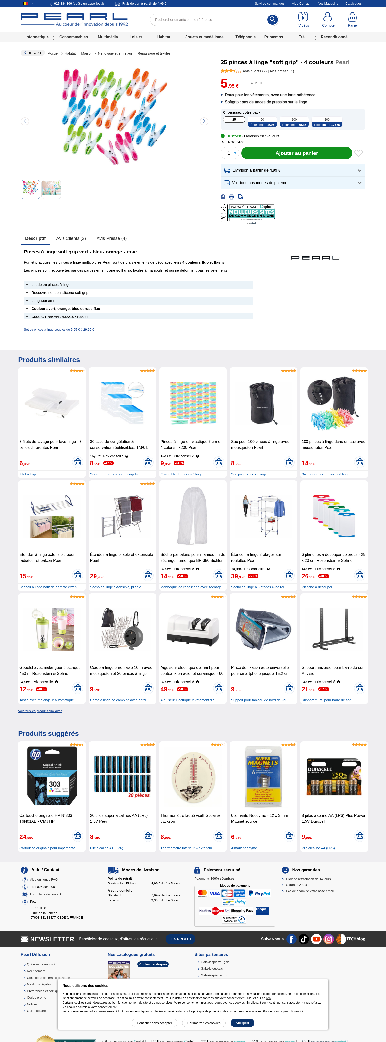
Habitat (163, 37)
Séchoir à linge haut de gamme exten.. (49, 587)
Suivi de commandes (270, 3)
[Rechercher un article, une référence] (214, 20)
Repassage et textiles (154, 53)
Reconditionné (334, 37)
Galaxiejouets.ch (213, 968)
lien (268, 998)
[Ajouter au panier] (296, 153)
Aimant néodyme (244, 848)
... (359, 37)
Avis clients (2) (71, 238)
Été (302, 37)
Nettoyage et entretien (115, 53)
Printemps (273, 37)
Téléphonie (245, 37)
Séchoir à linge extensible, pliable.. (116, 587)
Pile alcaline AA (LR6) (106, 848)
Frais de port (144, 3)
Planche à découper (317, 587)
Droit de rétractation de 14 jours (308, 879)
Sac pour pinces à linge (249, 474)
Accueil (54, 53)
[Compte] (328, 20)
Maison (86, 53)
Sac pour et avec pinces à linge (326, 474)
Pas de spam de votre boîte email (310, 891)
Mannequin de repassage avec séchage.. (192, 587)
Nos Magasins (328, 3)
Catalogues (353, 3)
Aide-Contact (301, 3)
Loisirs (136, 37)
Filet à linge (28, 474)
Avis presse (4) (112, 238)
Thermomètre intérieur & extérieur (186, 848)
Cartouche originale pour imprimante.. (48, 848)
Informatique (36, 37)
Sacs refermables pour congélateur (117, 474)
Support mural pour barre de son (326, 700)
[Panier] (353, 20)
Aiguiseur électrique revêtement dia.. (188, 700)
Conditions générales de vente (48, 977)
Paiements (214, 878)
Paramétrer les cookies (204, 1023)
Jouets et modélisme (204, 37)
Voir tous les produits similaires (40, 711)
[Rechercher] (272, 20)
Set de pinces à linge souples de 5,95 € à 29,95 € (59, 329)
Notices (32, 1004)
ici (301, 1011)
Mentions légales (39, 984)
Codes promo (36, 997)
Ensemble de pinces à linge (182, 474)
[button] (293, 170)
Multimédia (108, 37)
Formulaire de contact (45, 894)
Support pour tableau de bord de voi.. (259, 700)
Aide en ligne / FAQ (44, 879)
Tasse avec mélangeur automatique (46, 700)
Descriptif (35, 238)
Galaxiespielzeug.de (215, 962)
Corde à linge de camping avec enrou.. (119, 700)
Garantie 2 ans (296, 885)
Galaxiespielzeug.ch (215, 975)
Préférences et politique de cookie (51, 991)
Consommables (73, 37)
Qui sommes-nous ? (41, 964)
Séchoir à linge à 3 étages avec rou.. (259, 587)
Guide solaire (36, 1011)
